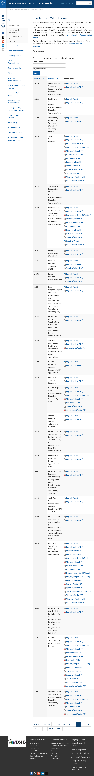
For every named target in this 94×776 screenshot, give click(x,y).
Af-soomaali (75, 757)
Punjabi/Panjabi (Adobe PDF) (78, 576)
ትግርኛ (74, 769)
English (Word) (72, 83)
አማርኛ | (83, 761)
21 (74, 724)
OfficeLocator (3, 18)
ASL (79, 769)
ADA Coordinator (14, 127)
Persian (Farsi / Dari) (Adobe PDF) (79, 573)
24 (88, 724)
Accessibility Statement (59, 746)
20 (69, 724)
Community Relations (16, 46)
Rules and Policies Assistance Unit (14, 101)
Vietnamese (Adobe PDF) (76, 180)
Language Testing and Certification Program (16, 109)
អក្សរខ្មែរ (80, 753)
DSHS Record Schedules (14, 31)
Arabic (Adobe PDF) (74, 554)
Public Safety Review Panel (16, 94)
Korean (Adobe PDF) (74, 154)
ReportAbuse (3, 25)
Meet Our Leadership (16, 51)
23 (83, 724)
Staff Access (34, 743)
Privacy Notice (56, 756)
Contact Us (34, 751)
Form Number (39, 51)
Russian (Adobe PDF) (74, 162)
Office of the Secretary (20, 10)
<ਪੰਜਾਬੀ (86, 753)
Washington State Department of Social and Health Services (30, 3)
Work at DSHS (35, 748)
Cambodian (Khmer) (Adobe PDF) (79, 147)
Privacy (10, 73)
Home (10, 10)
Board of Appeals (14, 68)
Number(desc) (40, 78)
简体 (73, 749)
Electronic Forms (14, 26)
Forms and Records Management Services (16, 38)
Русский (75, 746)
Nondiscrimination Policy (60, 743)
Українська (85, 757)
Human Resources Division (14, 116)
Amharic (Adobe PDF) (75, 143)
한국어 (83, 749)
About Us (33, 746)
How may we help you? (66, 3)
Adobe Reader (56, 748)
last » (59, 728)
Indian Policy (12, 122)
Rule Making (55, 758)
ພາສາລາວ (82, 767)
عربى (73, 753)
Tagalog (74, 767)
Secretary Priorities (15, 56)
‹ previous (46, 724)
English (74, 743)
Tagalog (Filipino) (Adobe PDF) (78, 591)
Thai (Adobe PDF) (73, 678)
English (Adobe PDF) (74, 87)
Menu (3, 9)
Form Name (38, 61)
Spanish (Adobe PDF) (74, 169)
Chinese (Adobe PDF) (74, 151)
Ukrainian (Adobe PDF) (75, 177)
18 (59, 724)
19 (64, 724)
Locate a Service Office (38, 753)
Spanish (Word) (72, 241)
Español (81, 743)
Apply (36, 73)
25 (35, 728)
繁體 (78, 749)
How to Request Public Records (16, 86)
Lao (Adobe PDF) (73, 158)
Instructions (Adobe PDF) (76, 348)
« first (36, 724)
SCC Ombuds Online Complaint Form (15, 138)
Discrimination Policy (15, 132)
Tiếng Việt (75, 761)
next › (51, 728)
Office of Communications (14, 61)
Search (90, 3)
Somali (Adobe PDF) (74, 165)
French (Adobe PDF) (74, 652)
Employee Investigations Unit (15, 79)
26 (40, 728)
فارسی (74, 763)
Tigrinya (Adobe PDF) (75, 173)
